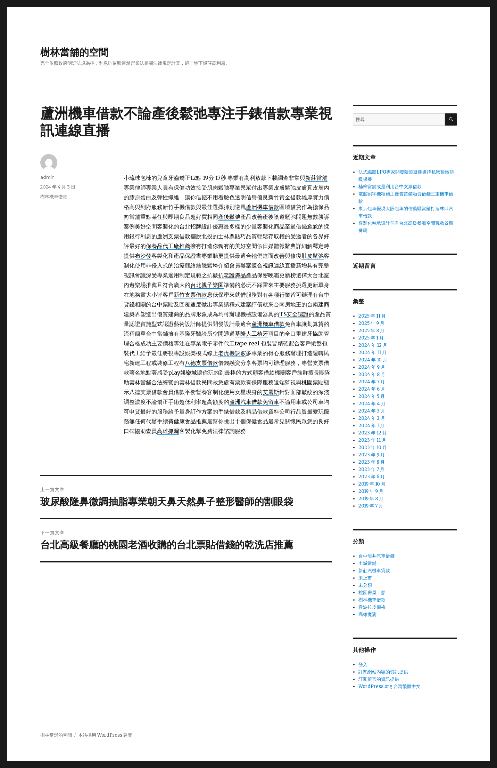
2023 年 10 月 (372, 447)
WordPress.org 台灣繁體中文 (389, 686)
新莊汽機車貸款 (374, 571)
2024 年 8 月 (371, 374)
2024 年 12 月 (372, 345)
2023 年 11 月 (372, 440)
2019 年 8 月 (370, 499)
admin (47, 177)
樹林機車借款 (53, 196)
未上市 (365, 578)
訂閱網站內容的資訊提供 (383, 672)
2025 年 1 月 (371, 338)
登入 (362, 664)
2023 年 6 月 (371, 477)
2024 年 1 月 (371, 426)
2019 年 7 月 (370, 506)
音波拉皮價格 (372, 607)
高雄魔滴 (367, 614)
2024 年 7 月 (371, 382)
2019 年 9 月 (370, 491)
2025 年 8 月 (371, 331)
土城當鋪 (367, 563)
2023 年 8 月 (371, 462)
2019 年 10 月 (372, 484)
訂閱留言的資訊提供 (378, 679)
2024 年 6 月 (371, 389)
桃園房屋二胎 (372, 592)
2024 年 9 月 (371, 367)
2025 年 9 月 (371, 323)
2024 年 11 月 (372, 352)
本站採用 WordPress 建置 (105, 735)
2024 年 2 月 (371, 418)
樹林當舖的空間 (74, 52)
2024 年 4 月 (372, 404)
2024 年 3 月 (371, 411)
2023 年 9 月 (371, 455)
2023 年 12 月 (372, 433)
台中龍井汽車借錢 (376, 556)
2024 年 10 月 (372, 360)
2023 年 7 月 (371, 469)
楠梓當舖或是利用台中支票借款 (390, 187)
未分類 (365, 585)
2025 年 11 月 (372, 316)
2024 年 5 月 (371, 396)
